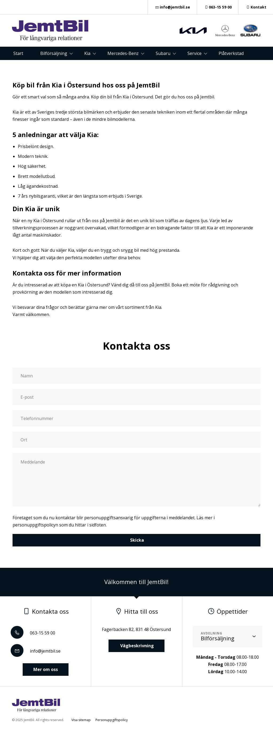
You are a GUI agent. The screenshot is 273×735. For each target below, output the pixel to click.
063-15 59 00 (218, 7)
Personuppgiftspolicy (111, 720)
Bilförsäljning (53, 53)
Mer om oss (45, 669)
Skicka (136, 540)
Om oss (145, 67)
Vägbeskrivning (136, 646)
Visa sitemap (81, 720)
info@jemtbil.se (172, 7)
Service (194, 53)
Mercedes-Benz (123, 53)
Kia (87, 53)
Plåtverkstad (231, 53)
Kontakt (255, 7)
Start (18, 53)
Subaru (163, 53)
